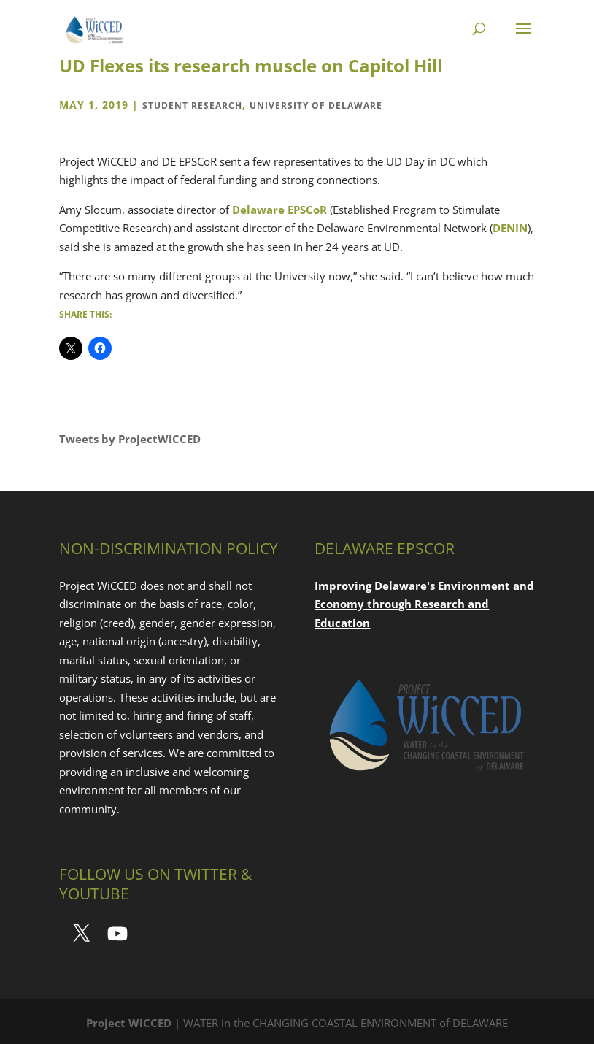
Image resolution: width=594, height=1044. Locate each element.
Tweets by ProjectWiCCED (130, 438)
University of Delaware (316, 105)
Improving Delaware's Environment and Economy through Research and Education (424, 604)
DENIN (510, 227)
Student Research (192, 105)
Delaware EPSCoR (279, 209)
